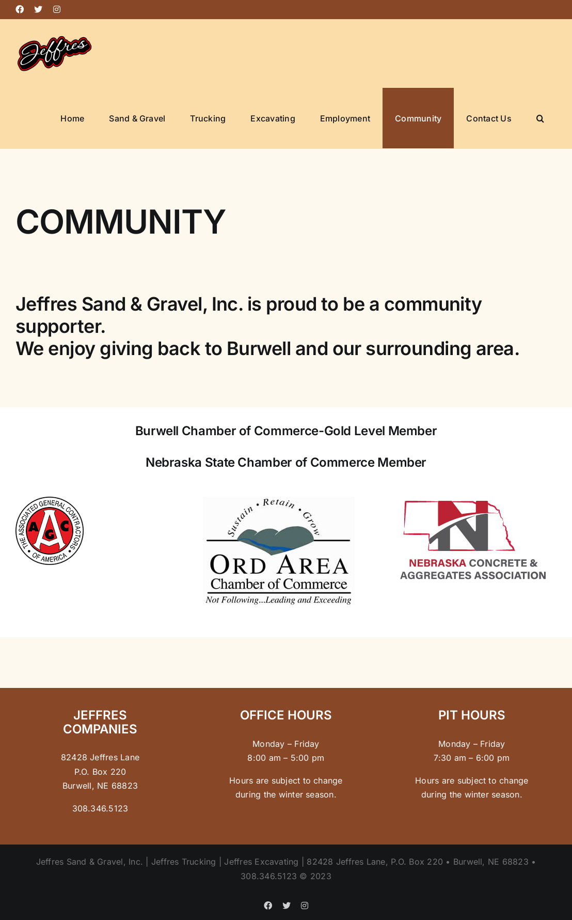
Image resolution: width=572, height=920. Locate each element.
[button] (540, 118)
